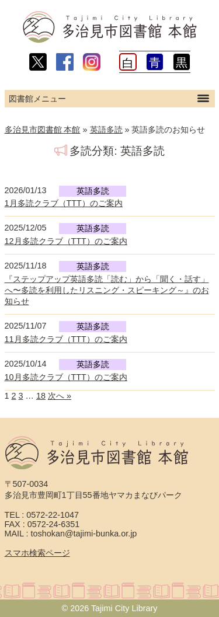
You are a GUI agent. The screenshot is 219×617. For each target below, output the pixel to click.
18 (41, 395)
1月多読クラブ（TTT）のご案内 (64, 203)
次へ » (59, 395)
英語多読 (106, 129)
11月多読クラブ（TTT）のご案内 (66, 339)
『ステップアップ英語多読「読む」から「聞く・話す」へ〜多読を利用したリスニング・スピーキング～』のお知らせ (107, 290)
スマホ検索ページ (37, 552)
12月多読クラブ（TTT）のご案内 (66, 241)
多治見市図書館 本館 (43, 129)
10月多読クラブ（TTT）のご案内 (66, 377)
